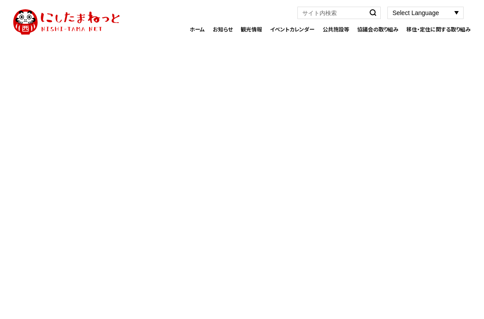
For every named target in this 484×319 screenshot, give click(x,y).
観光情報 (251, 29)
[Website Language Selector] (425, 13)
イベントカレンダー (292, 29)
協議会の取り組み (377, 29)
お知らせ (223, 29)
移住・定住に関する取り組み (438, 29)
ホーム (197, 29)
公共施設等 (336, 29)
